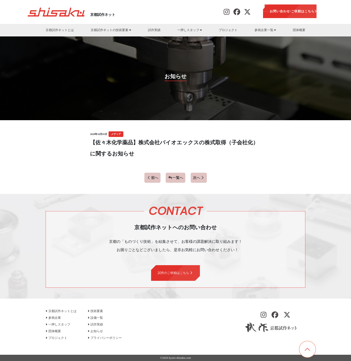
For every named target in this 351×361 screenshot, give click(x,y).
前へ (152, 178)
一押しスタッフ (189, 30)
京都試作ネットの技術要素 (111, 30)
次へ (199, 178)
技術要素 (95, 311)
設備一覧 (95, 317)
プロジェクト (228, 30)
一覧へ (175, 178)
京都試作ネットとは (60, 30)
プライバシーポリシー (105, 338)
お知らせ (95, 331)
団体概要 (299, 30)
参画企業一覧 (265, 30)
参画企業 (53, 317)
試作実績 (154, 30)
